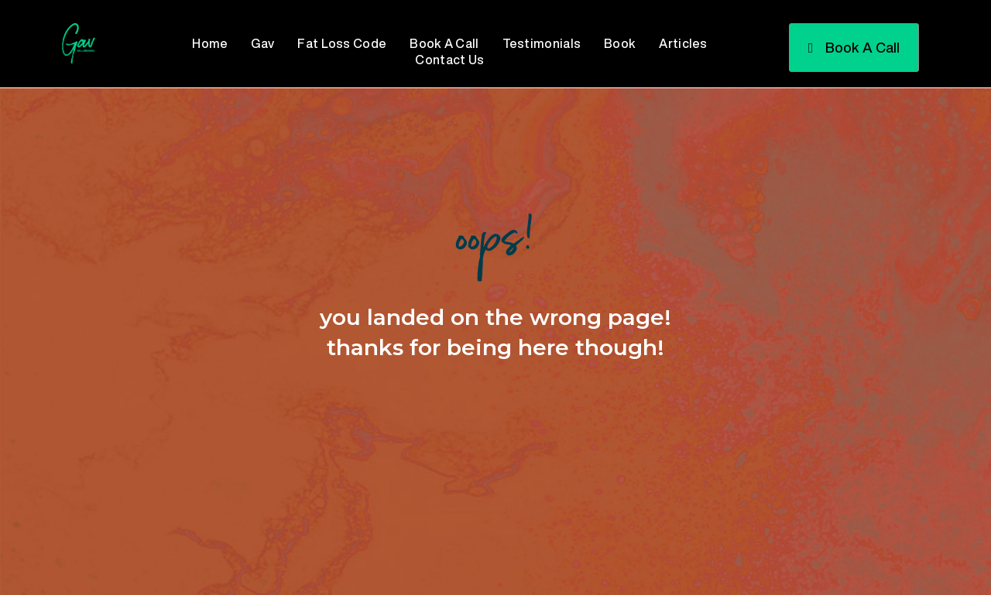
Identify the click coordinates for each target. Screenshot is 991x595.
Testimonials (541, 43)
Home (210, 43)
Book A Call (444, 43)
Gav (262, 43)
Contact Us (449, 59)
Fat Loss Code (341, 43)
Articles (683, 43)
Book (620, 43)
